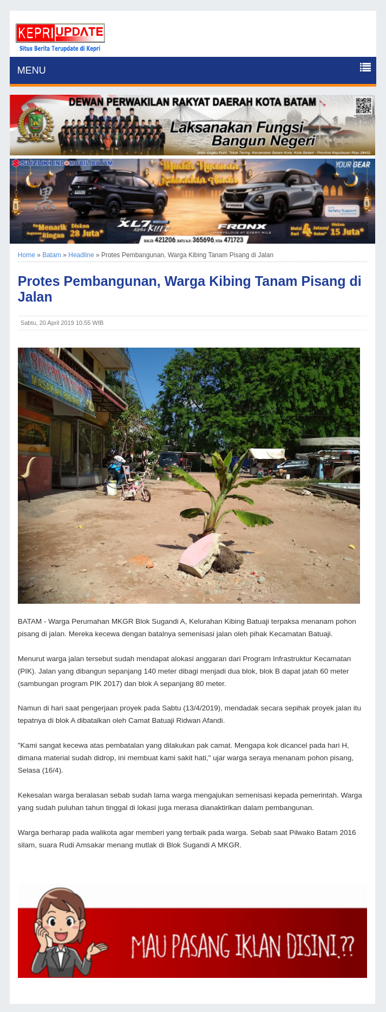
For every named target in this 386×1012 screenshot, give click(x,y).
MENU (31, 70)
